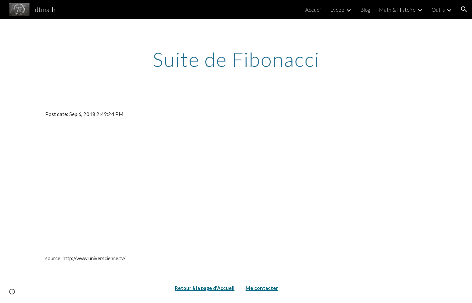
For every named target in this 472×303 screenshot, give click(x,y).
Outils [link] (438, 9)
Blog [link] (365, 9)
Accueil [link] (313, 9)
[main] (236, 59)
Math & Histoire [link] (397, 9)
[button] (464, 9)
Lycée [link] (337, 9)
